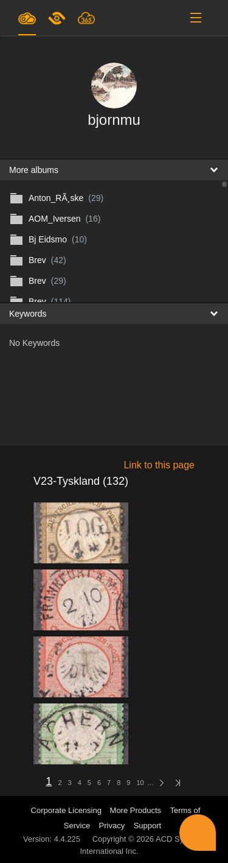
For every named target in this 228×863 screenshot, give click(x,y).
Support (148, 825)
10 (139, 782)
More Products (136, 810)
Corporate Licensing (67, 810)
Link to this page (159, 465)
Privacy (112, 825)
